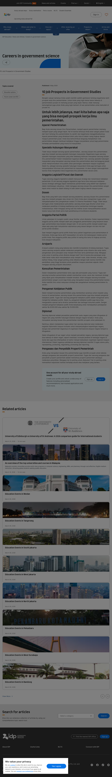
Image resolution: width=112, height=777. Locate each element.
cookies (13, 765)
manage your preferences (24, 771)
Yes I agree (56, 766)
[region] (35, 766)
